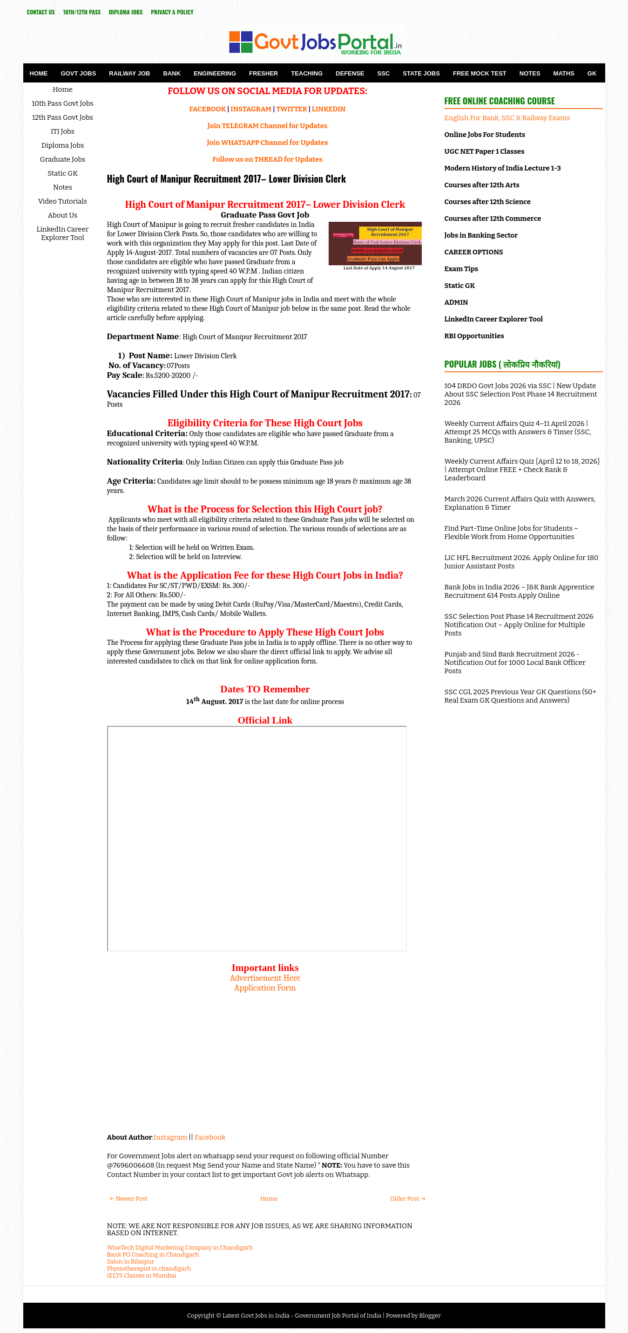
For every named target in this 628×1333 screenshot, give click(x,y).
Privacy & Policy (172, 12)
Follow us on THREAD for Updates (267, 159)
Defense (350, 73)
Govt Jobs (78, 73)
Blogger (430, 1315)
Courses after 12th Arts (482, 185)
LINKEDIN (329, 109)
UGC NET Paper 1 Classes (485, 151)
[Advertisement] (265, 1058)
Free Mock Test (479, 73)
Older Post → (407, 1198)
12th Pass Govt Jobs (62, 117)
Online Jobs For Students (485, 134)
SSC (384, 73)
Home (39, 73)
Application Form (265, 988)
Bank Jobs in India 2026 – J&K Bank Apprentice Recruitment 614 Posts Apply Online (519, 591)
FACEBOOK (207, 109)
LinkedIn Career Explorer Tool (63, 233)
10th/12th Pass (82, 12)
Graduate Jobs (63, 159)
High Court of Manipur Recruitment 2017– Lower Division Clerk (226, 178)
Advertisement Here (265, 978)
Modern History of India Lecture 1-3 (503, 168)
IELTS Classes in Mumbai (141, 1275)
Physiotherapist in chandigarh (149, 1268)
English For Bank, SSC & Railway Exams (507, 118)
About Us (63, 215)
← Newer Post (129, 1198)
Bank (172, 73)
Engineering (215, 73)
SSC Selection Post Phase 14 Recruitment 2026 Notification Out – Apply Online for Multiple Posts (519, 624)
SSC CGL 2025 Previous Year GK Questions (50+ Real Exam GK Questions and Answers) (521, 696)
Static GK (62, 173)
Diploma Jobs (125, 12)
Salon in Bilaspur (131, 1261)
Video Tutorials (62, 201)
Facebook (210, 1137)
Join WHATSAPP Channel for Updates (267, 142)
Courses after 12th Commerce (493, 218)
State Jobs (421, 73)
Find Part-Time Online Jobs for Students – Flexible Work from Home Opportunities (512, 532)
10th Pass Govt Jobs (63, 103)
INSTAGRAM (250, 109)
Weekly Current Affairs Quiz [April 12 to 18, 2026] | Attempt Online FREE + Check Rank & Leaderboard (522, 469)
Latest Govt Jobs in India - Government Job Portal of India (302, 1315)
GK (592, 73)
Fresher (263, 73)
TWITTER (291, 109)
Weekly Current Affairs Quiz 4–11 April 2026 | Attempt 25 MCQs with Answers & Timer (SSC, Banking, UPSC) (518, 431)
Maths (564, 73)
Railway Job (129, 73)
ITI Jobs (62, 131)
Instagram (170, 1137)
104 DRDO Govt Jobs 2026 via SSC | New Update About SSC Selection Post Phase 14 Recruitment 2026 (521, 394)
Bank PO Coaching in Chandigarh (153, 1254)
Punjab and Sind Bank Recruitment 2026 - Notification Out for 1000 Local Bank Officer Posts (515, 662)
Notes (530, 73)
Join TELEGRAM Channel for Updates (268, 126)
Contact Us (41, 12)
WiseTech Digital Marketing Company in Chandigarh (180, 1247)
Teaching (307, 73)
